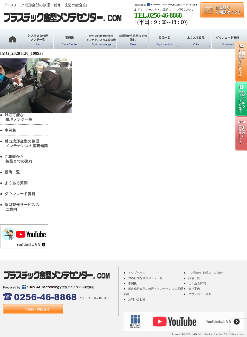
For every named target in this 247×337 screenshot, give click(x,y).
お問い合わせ (136, 299)
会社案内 (194, 288)
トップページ (136, 272)
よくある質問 (16, 183)
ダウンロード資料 (20, 194)
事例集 (10, 130)
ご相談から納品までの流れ (205, 272)
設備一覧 (12, 172)
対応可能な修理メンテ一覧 (145, 278)
